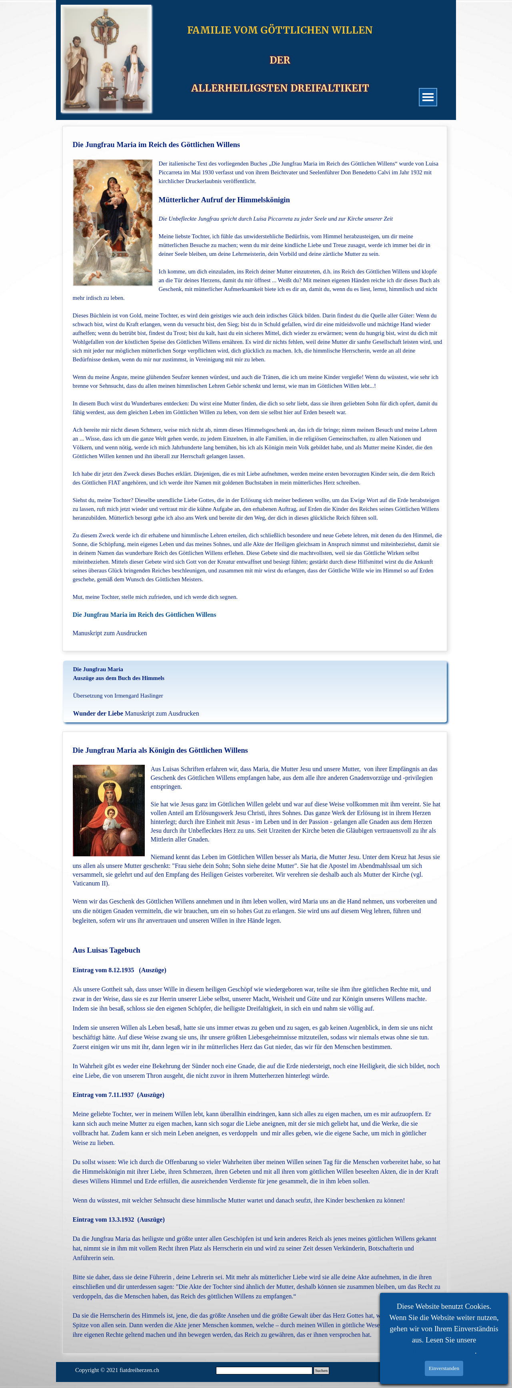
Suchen (321, 1370)
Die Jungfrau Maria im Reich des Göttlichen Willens (146, 614)
